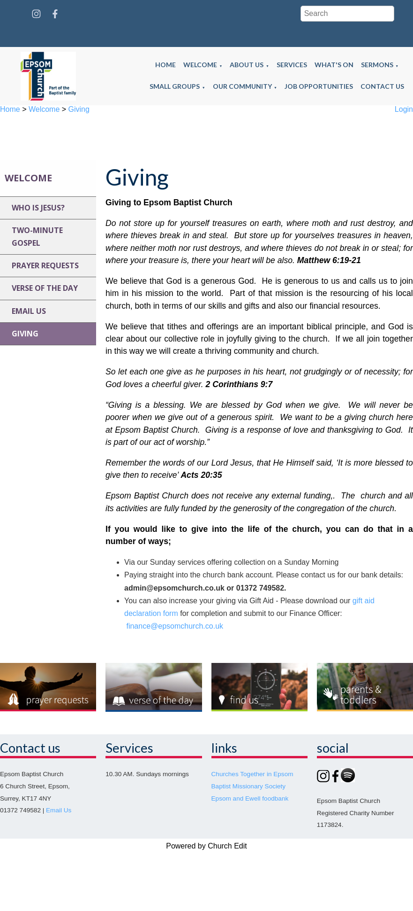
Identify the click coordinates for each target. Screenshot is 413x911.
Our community (242, 86)
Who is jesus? (38, 207)
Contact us (382, 86)
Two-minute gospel (37, 236)
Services (292, 65)
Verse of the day (45, 288)
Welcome (200, 65)
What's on (334, 65)
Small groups (175, 86)
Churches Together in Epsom (252, 774)
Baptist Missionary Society (248, 786)
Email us (29, 311)
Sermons (377, 65)
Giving (79, 109)
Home (165, 65)
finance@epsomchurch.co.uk (175, 626)
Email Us (58, 810)
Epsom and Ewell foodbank (250, 798)
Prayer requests (45, 265)
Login (404, 109)
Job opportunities (319, 86)
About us (246, 65)
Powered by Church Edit (206, 846)
